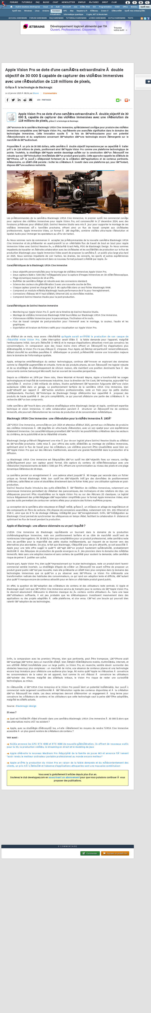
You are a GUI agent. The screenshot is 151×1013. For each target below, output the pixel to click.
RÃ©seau (94, 11)
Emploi (82, 2)
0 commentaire (50, 93)
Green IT (104, 11)
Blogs (46, 2)
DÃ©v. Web (85, 7)
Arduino (45, 11)
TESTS (130, 18)
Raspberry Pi (82, 11)
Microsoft (67, 7)
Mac (72, 11)
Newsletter (68, 2)
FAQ (37, 2)
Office (125, 7)
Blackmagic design (26, 706)
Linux (37, 11)
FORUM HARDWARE (38, 18)
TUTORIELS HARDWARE (76, 18)
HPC (65, 11)
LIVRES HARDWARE (97, 18)
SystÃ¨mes (145, 7)
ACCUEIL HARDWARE (18, 18)
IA (52, 7)
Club (114, 2)
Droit (105, 2)
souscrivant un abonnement (64, 777)
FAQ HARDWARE (56, 18)
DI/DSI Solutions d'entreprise (27, 7)
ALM (58, 7)
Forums (14, 2)
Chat (55, 2)
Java (75, 7)
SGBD (117, 7)
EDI (94, 7)
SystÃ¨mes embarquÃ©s (135, 11)
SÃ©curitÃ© (117, 11)
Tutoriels (26, 2)
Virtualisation (55, 14)
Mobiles (134, 7)
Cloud (45, 7)
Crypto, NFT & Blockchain (96, 14)
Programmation (105, 7)
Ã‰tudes (94, 2)
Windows (28, 11)
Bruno (36, 93)
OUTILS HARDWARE (116, 18)
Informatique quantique (73, 14)
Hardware (56, 11)
